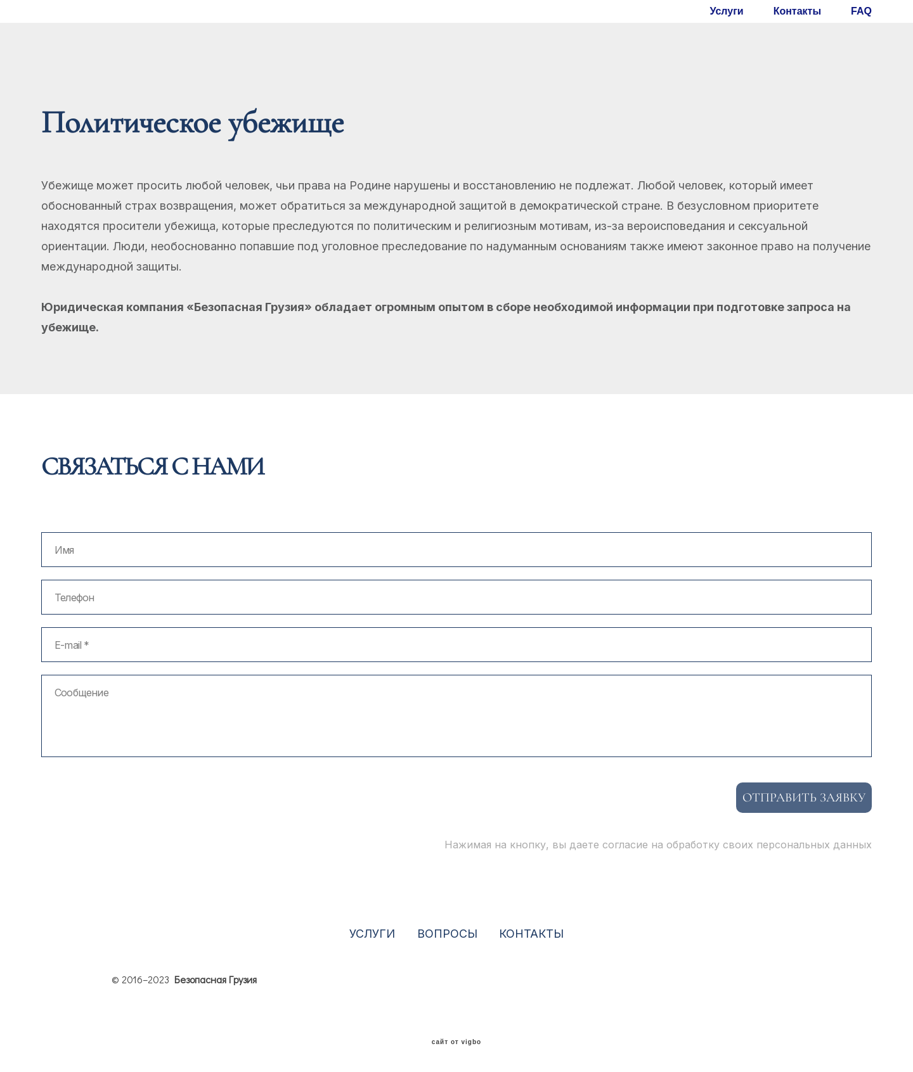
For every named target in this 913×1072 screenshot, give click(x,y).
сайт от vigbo (456, 1042)
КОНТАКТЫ (531, 933)
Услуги (726, 11)
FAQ (861, 11)
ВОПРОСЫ (447, 933)
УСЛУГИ (372, 933)
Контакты (797, 11)
